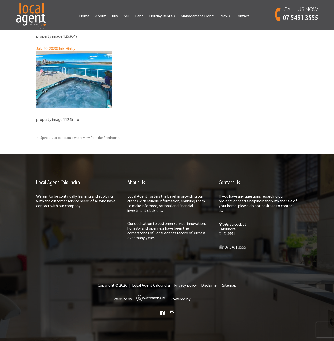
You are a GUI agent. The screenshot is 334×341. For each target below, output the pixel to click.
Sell (126, 16)
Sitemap (229, 286)
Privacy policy (185, 286)
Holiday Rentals (162, 16)
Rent (139, 16)
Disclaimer (209, 286)
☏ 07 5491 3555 (232, 247)
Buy (115, 16)
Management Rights (198, 16)
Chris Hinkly (66, 49)
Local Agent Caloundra (151, 286)
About (100, 16)
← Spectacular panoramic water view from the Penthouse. (78, 138)
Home (84, 16)
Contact (242, 16)
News (225, 16)
